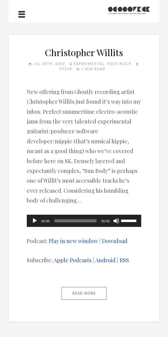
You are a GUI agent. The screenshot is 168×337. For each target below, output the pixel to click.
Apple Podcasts (73, 260)
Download (115, 241)
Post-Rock (119, 64)
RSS (124, 260)
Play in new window (73, 241)
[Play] (35, 221)
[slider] (75, 220)
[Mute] (116, 221)
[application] (84, 221)
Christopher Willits (84, 52)
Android (105, 260)
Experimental (89, 64)
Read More (84, 293)
